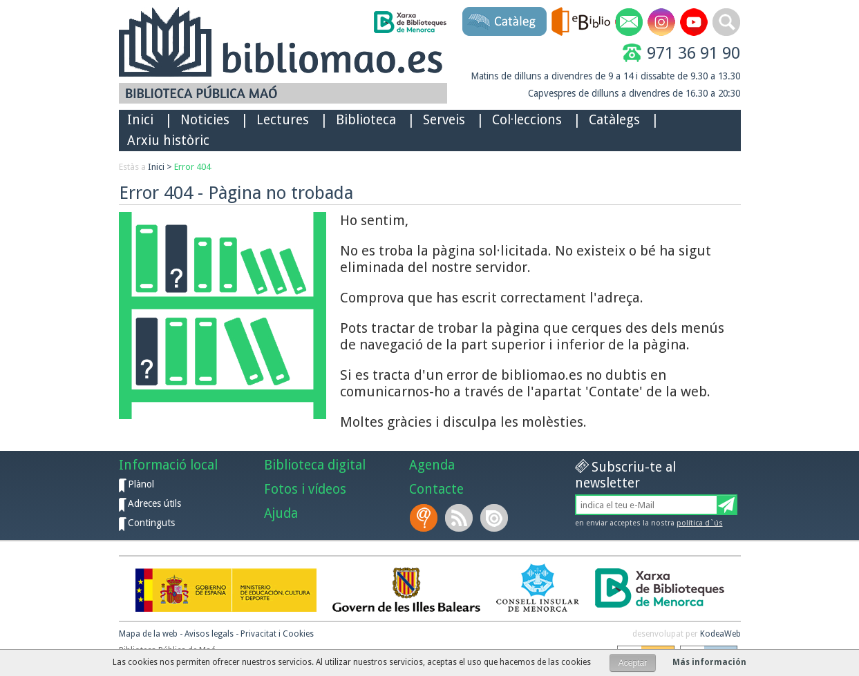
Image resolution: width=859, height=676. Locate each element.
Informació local (168, 465)
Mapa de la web (148, 634)
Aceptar (633, 663)
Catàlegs (614, 120)
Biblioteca (366, 120)
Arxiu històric (168, 140)
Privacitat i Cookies (277, 634)
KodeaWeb (720, 634)
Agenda (432, 465)
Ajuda (281, 513)
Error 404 (192, 167)
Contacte (436, 489)
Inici (140, 120)
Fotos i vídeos (305, 489)
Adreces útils (154, 503)
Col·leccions (527, 120)
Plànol (141, 484)
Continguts (151, 522)
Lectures (282, 120)
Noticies (204, 120)
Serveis (444, 120)
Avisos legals (209, 634)
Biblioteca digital (315, 465)
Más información (709, 662)
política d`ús (700, 523)
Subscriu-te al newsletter (625, 475)
